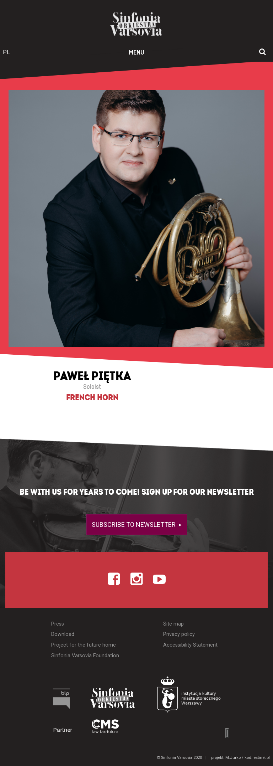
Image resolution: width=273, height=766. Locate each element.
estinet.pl (261, 757)
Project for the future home (83, 645)
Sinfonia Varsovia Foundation (85, 656)
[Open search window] (262, 52)
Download (62, 634)
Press (57, 624)
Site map (173, 624)
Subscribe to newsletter (134, 524)
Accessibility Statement (190, 645)
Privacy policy (179, 634)
